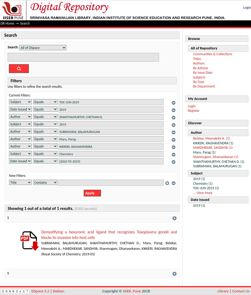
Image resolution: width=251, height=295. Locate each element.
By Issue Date (202, 72)
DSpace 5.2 (40, 291)
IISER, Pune (132, 291)
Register (193, 110)
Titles (197, 59)
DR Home (7, 23)
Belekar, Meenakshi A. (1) (211, 138)
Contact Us (241, 291)
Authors (198, 63)
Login (247, 7)
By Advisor (200, 68)
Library (223, 291)
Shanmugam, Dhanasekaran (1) (215, 157)
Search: (13, 47)
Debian (58, 291)
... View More (202, 193)
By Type (198, 82)
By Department (204, 86)
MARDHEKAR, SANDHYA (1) (213, 147)
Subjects (199, 77)
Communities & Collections (212, 54)
